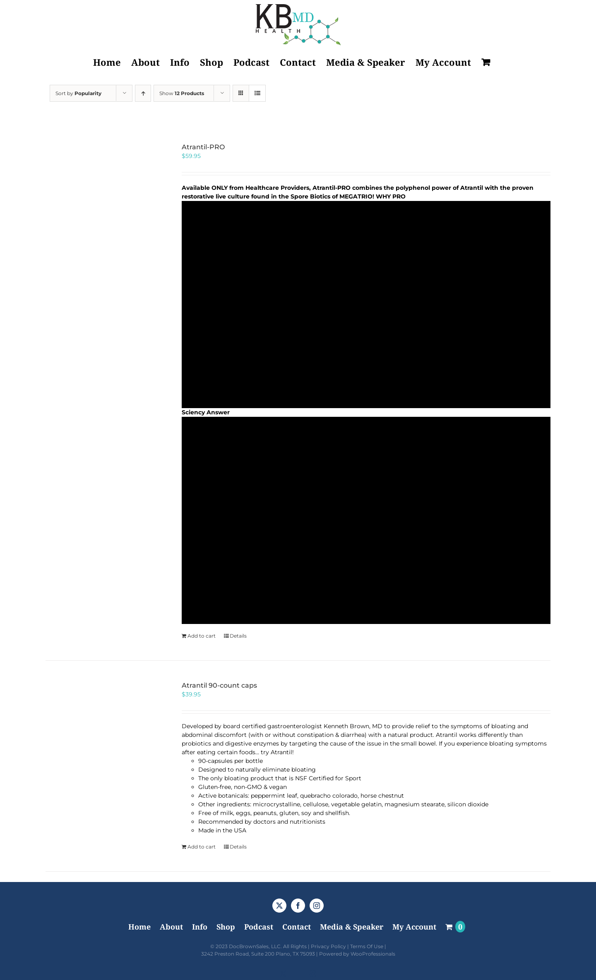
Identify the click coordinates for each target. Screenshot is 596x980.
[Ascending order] (143, 93)
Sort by (78, 93)
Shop (225, 927)
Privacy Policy (328, 946)
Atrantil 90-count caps (219, 685)
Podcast (258, 927)
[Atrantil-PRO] (104, 201)
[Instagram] (317, 906)
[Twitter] (279, 906)
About (171, 927)
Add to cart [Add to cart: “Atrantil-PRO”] (201, 636)
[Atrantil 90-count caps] (104, 739)
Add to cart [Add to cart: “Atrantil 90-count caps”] (201, 847)
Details (238, 636)
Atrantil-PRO (203, 147)
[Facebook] (298, 906)
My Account (414, 927)
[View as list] (257, 93)
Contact (296, 927)
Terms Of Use (366, 946)
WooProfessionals (373, 954)
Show (181, 93)
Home (139, 927)
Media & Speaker (351, 927)
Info (199, 927)
